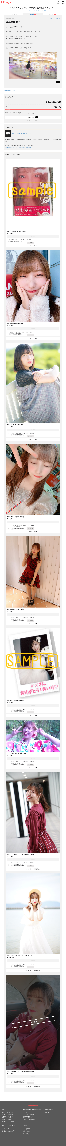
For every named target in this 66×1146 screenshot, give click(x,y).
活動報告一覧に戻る (55, 18)
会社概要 (25, 1112)
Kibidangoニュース (28, 1116)
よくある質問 (26, 1128)
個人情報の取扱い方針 (7, 1131)
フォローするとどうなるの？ (33, 120)
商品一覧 (47, 1112)
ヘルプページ (26, 1130)
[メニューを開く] (63, 2)
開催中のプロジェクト (7, 1112)
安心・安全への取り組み (29, 1119)
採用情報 (25, 1133)
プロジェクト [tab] (13, 14)
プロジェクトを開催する (8, 1121)
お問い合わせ (26, 1131)
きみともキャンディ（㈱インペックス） (31, 11)
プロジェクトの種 (6, 1117)
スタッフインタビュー (28, 1114)
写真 (45, 11)
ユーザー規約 (5, 1128)
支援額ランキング (6, 1119)
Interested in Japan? (28, 1135)
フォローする (33, 117)
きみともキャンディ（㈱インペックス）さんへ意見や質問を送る (19, 147)
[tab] (33, 14)
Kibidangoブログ (27, 1117)
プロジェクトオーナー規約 (8, 1130)
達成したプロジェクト (7, 1116)
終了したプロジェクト (7, 1114)
